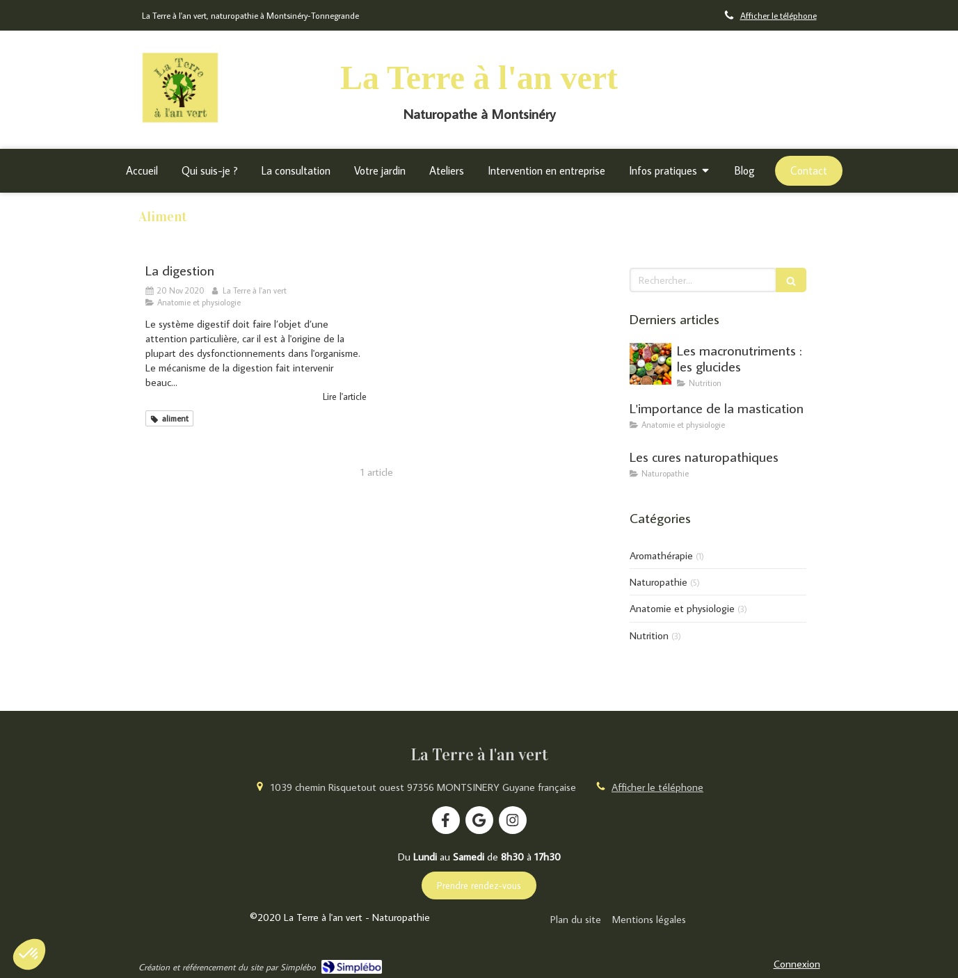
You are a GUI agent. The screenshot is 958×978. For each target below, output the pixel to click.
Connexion (797, 963)
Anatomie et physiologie (682, 608)
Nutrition (649, 635)
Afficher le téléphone (778, 15)
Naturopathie (658, 581)
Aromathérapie (661, 555)
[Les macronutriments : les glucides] (650, 364)
